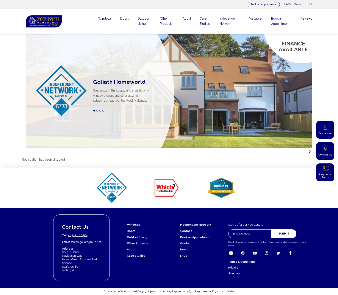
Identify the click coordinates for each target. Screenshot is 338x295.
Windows (133, 224)
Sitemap (234, 273)
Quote (184, 243)
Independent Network (195, 224)
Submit (284, 233)
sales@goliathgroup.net (85, 242)
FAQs (288, 4)
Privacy (233, 267)
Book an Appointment (264, 4)
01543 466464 (78, 235)
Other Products (138, 243)
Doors (131, 231)
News (298, 4)
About (131, 249)
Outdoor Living (137, 237)
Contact (186, 231)
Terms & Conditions (241, 261)
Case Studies (136, 255)
